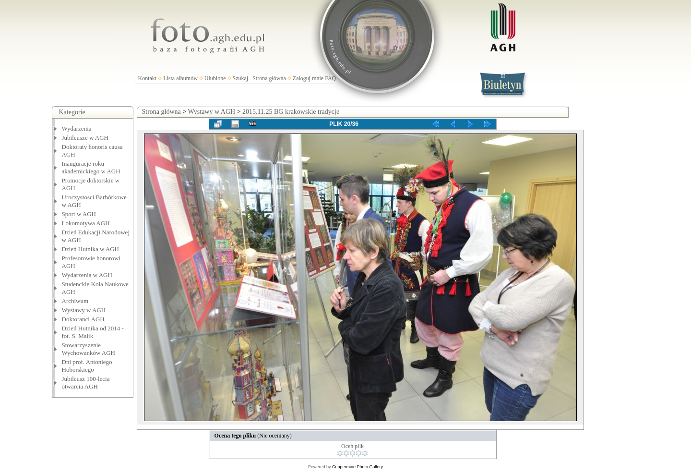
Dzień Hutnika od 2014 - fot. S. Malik (93, 332)
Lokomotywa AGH (86, 223)
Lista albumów (180, 78)
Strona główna (269, 78)
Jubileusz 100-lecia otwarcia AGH (86, 382)
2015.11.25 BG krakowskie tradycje (290, 111)
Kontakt (147, 78)
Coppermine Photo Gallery (357, 466)
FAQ (330, 78)
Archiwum (75, 300)
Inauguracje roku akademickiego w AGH (91, 167)
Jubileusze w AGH (85, 137)
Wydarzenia (77, 128)
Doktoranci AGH (83, 319)
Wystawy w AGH (84, 310)
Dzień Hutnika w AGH (90, 249)
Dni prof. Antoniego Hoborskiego (87, 365)
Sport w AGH (79, 214)
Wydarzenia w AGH (87, 275)
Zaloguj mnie (308, 78)
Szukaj (241, 78)
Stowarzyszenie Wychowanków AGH (89, 348)
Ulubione (215, 78)
